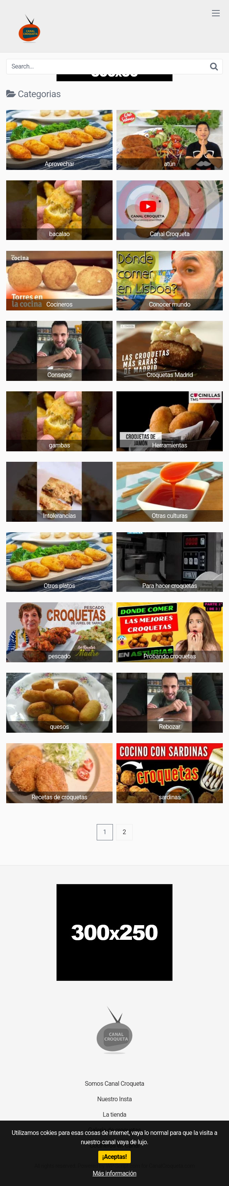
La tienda (114, 1114)
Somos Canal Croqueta (114, 1083)
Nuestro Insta (114, 1099)
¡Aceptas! (114, 1156)
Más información (114, 1173)
